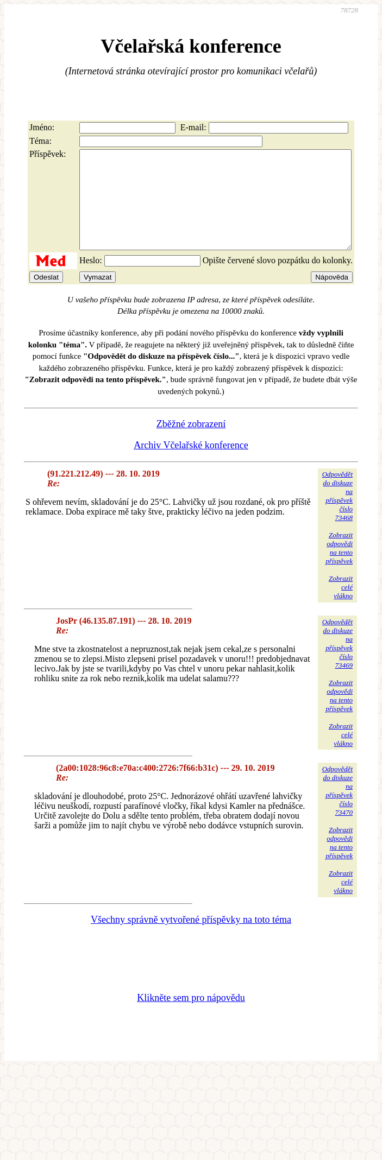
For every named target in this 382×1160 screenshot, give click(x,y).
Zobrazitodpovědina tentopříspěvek (339, 567)
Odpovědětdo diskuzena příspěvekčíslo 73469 (337, 663)
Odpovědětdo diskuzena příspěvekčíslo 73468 (337, 515)
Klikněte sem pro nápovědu (191, 1017)
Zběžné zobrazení (191, 443)
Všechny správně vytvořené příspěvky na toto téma (191, 939)
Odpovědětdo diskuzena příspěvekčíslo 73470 (337, 810)
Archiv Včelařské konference (191, 464)
